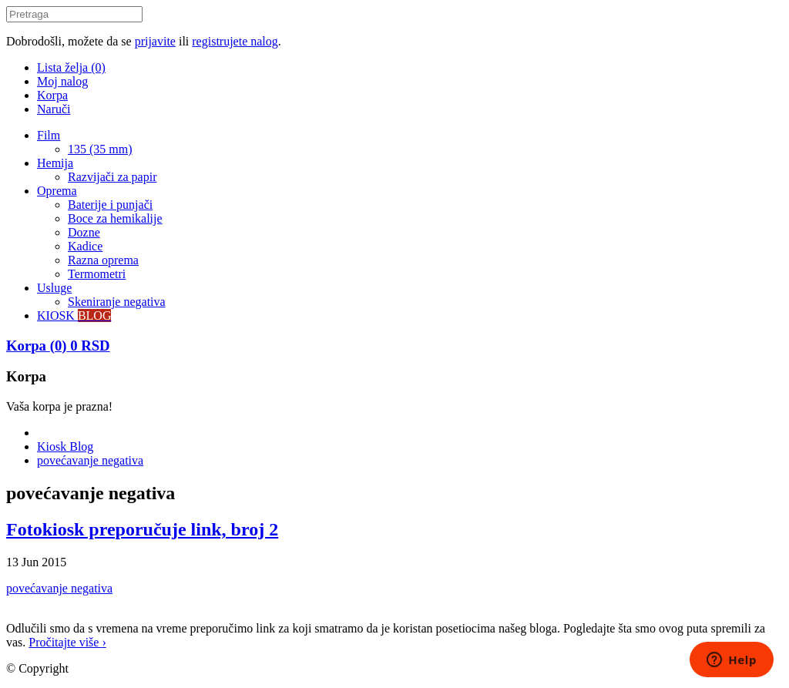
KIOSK (74, 315)
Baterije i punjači (110, 204)
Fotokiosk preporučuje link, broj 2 (142, 529)
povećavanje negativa (90, 460)
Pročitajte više (67, 642)
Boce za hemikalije (115, 218)
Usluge (54, 287)
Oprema (57, 190)
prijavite (155, 41)
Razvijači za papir (112, 176)
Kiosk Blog (65, 446)
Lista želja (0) (71, 67)
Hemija (55, 162)
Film (48, 135)
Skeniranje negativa (117, 301)
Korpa (52, 95)
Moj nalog (62, 81)
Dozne (84, 232)
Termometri (97, 273)
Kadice (85, 246)
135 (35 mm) (100, 149)
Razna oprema (103, 260)
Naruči (54, 109)
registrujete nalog (235, 41)
